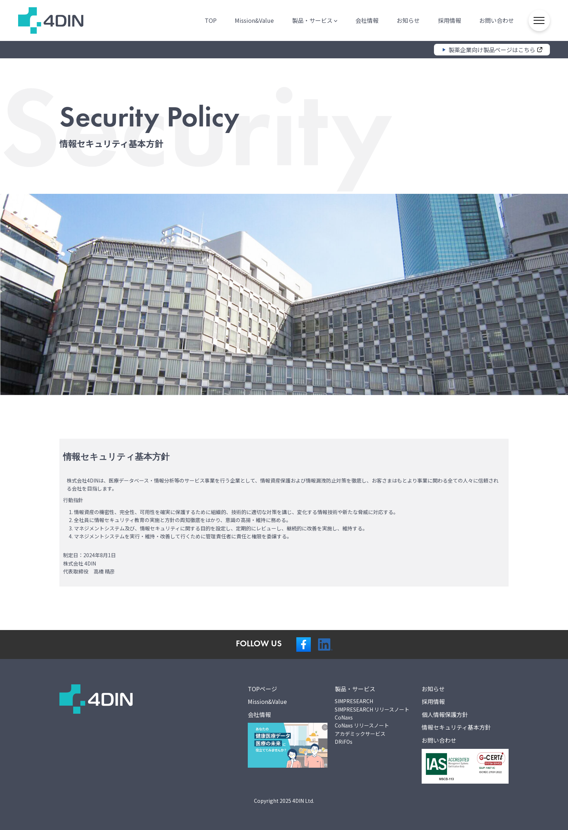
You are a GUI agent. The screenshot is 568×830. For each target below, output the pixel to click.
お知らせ (407, 20)
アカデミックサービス (360, 733)
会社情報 (366, 20)
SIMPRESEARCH (354, 701)
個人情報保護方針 (445, 714)
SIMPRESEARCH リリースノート (372, 709)
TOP (210, 20)
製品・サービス (314, 20)
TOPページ (262, 688)
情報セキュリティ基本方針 (456, 727)
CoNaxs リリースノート (362, 725)
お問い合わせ (496, 20)
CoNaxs (344, 717)
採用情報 (449, 20)
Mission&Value (253, 20)
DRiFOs (343, 741)
